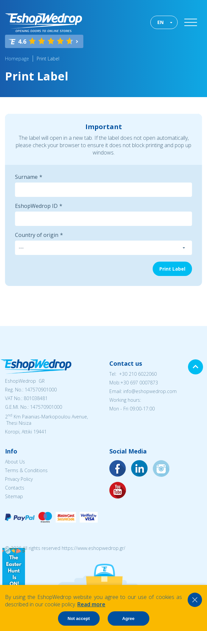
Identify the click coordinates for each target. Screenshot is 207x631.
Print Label (48, 58)
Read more (91, 604)
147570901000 (41, 389)
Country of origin (36, 235)
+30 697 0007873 (139, 382)
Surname (26, 177)
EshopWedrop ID (36, 206)
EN (160, 22)
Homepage (17, 58)
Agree (128, 618)
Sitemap (14, 496)
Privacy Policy (19, 479)
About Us (15, 461)
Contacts (14, 488)
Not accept (79, 618)
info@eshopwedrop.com (150, 391)
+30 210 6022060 (138, 374)
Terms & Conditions (26, 470)
